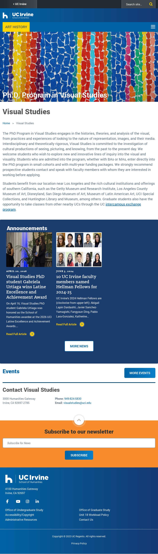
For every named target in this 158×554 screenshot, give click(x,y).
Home (6, 123)
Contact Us (86, 519)
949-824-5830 (72, 398)
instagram (28, 501)
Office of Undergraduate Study (24, 510)
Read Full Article (16, 334)
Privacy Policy (79, 543)
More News (79, 346)
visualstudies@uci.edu (77, 403)
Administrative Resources (21, 519)
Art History (16, 27)
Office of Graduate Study (94, 510)
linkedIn (38, 501)
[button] (79, 420)
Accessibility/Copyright (19, 515)
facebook (8, 501)
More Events (140, 373)
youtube (18, 501)
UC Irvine (20, 4)
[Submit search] (150, 3)
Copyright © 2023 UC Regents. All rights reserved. (79, 536)
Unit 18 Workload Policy (94, 515)
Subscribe (79, 455)
